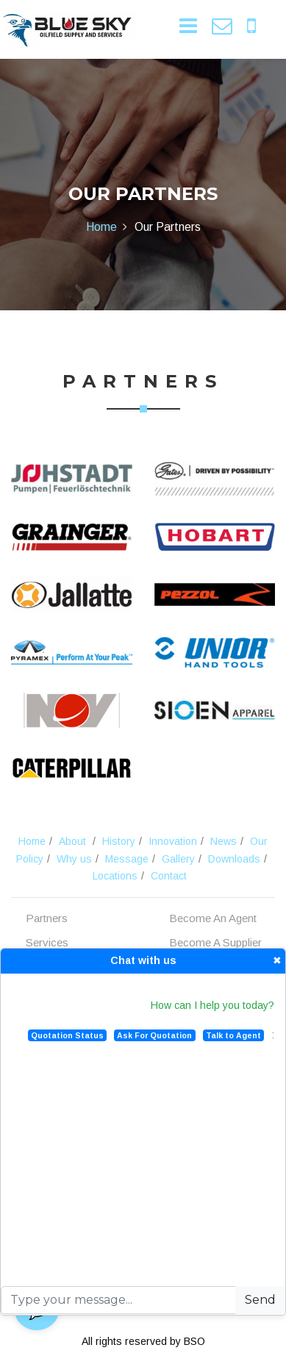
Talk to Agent (233, 1035)
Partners (47, 918)
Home (101, 227)
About (72, 841)
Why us (74, 859)
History (118, 841)
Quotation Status (67, 1035)
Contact (169, 876)
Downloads (234, 859)
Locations (115, 876)
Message (127, 859)
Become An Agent (213, 918)
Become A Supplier (215, 942)
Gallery (178, 859)
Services (47, 942)
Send (260, 1300)
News (223, 841)
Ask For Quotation (154, 1035)
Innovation (173, 841)
